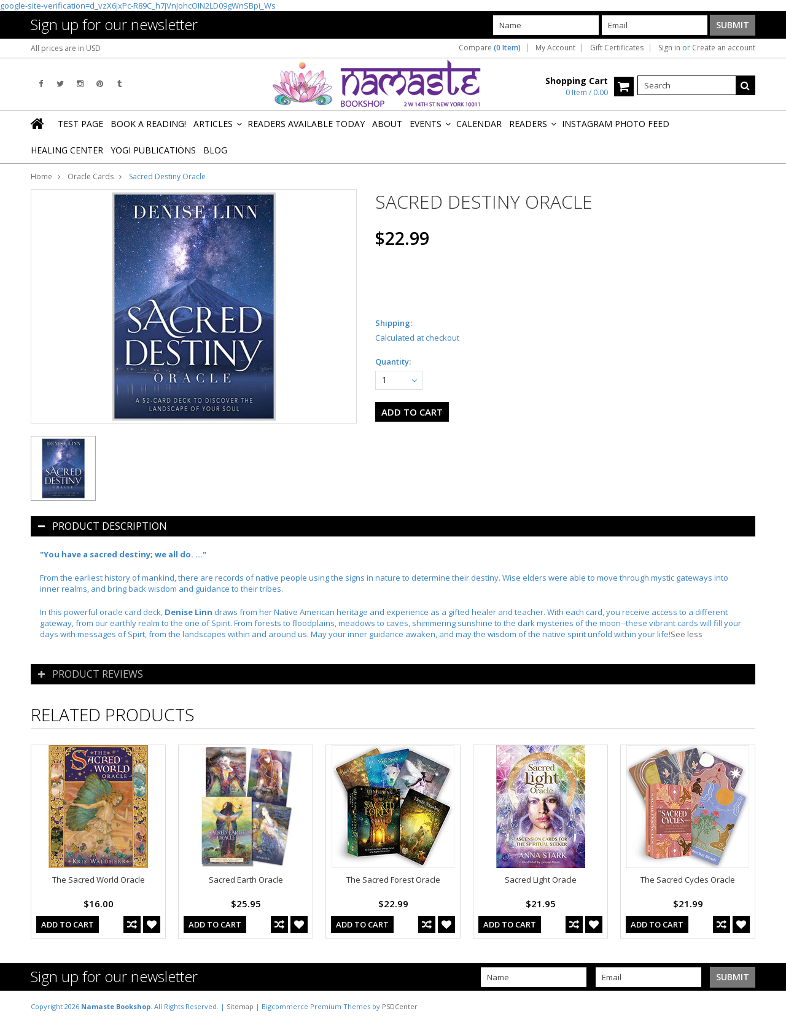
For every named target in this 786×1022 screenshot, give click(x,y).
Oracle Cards (91, 176)
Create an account (723, 48)
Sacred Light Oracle (541, 879)
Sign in (669, 48)
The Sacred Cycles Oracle (687, 879)
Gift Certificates (617, 48)
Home (41, 176)
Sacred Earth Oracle (246, 879)
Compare (490, 48)
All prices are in (66, 48)
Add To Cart (67, 924)
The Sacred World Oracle (98, 879)
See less (686, 634)
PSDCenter (400, 1006)
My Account (555, 48)
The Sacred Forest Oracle (393, 879)
